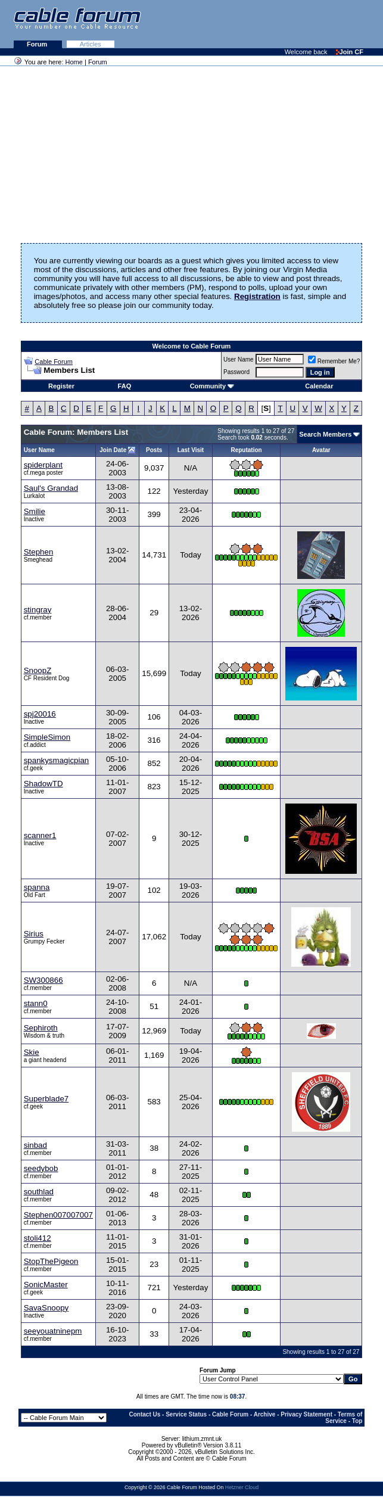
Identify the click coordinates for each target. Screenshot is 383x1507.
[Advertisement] (237, 24)
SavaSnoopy (46, 1307)
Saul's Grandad (51, 488)
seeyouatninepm (53, 1331)
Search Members (325, 434)
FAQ (125, 386)
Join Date (112, 450)
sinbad (35, 1145)
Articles (90, 44)
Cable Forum (54, 361)
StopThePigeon (51, 1261)
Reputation (246, 450)
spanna (37, 887)
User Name (238, 359)
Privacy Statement (306, 1414)
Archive (265, 1414)
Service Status (186, 1414)
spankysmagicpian (56, 760)
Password (236, 372)
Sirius (33, 933)
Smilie (34, 511)
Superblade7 (46, 1098)
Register (61, 386)
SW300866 (43, 980)
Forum (38, 44)
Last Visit (191, 450)
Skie (31, 1052)
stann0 (36, 1003)
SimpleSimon (47, 737)
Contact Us (145, 1414)
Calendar (319, 386)
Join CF (349, 51)
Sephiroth (41, 1027)
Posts (154, 450)
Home (74, 62)
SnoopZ (38, 670)
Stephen (39, 551)
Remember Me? (334, 361)
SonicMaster (46, 1284)
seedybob (41, 1168)
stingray (38, 609)
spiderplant (43, 464)
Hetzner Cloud (242, 1487)
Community (212, 386)
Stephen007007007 (58, 1214)
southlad (39, 1191)
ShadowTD (43, 783)
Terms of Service (343, 1417)
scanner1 (40, 835)
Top (357, 1421)
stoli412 (37, 1238)
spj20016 (40, 713)
